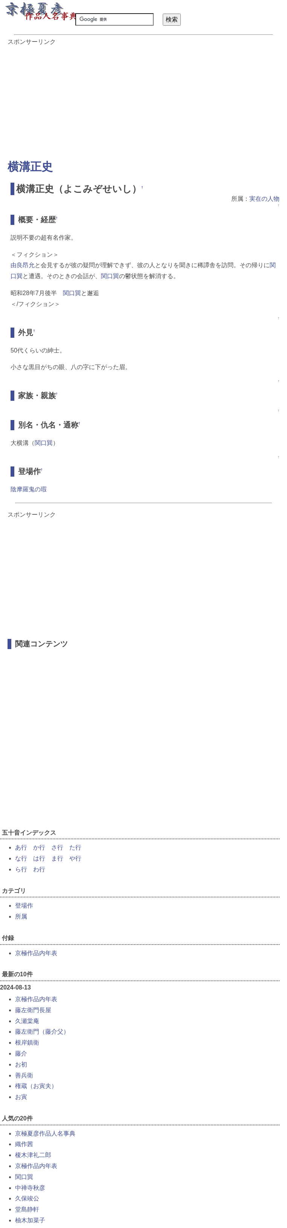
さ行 (57, 847)
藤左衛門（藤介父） (42, 1031)
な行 (21, 858)
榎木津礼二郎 (33, 1155)
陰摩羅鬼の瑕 (29, 489)
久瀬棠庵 (27, 1021)
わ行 (39, 869)
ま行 (57, 858)
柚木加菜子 (30, 1220)
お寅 (21, 1097)
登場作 (24, 905)
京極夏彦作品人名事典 (45, 1133)
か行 (39, 847)
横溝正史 (30, 166)
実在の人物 (264, 198)
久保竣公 (27, 1198)
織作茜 (24, 1144)
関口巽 (110, 276)
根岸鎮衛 (27, 1042)
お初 (21, 1064)
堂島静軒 (27, 1209)
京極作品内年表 (36, 953)
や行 (75, 858)
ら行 (21, 869)
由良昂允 (23, 265)
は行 (39, 858)
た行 (75, 847)
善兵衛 (24, 1075)
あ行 (21, 847)
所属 (21, 916)
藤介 (21, 1053)
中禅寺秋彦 (30, 1188)
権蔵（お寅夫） (36, 1086)
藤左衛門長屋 (33, 1010)
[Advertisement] (143, 99)
